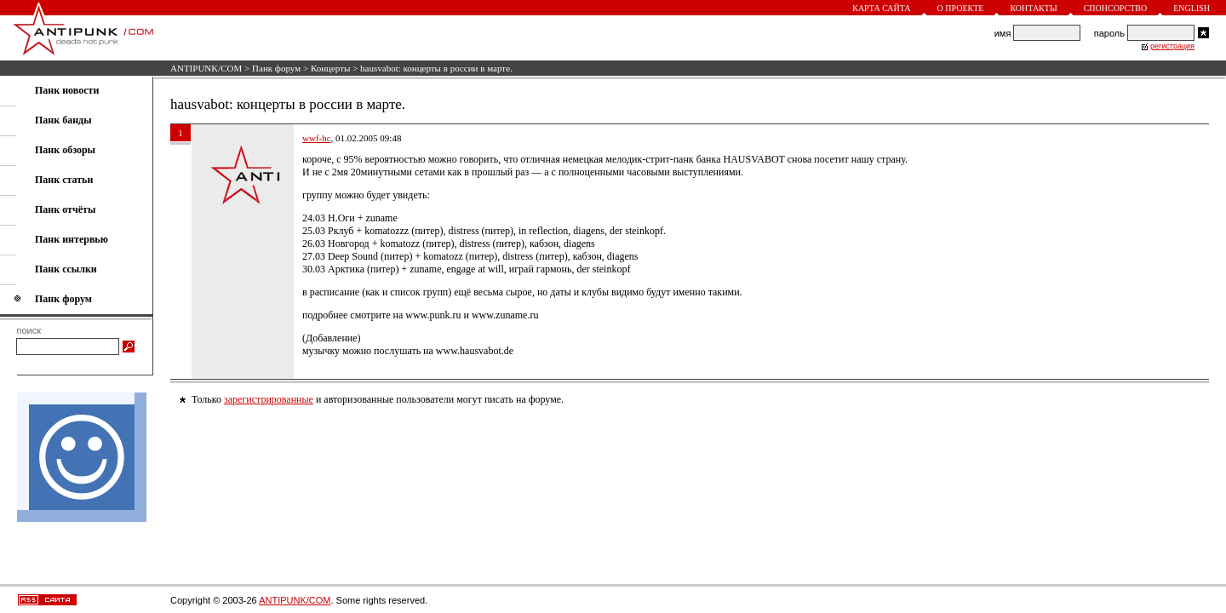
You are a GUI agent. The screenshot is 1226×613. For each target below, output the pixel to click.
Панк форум (276, 68)
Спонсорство (1116, 8)
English (1191, 8)
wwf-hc (316, 138)
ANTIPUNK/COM (206, 68)
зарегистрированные (268, 399)
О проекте (960, 8)
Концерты (331, 68)
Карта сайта (881, 8)
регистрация (1172, 46)
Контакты (1033, 8)
